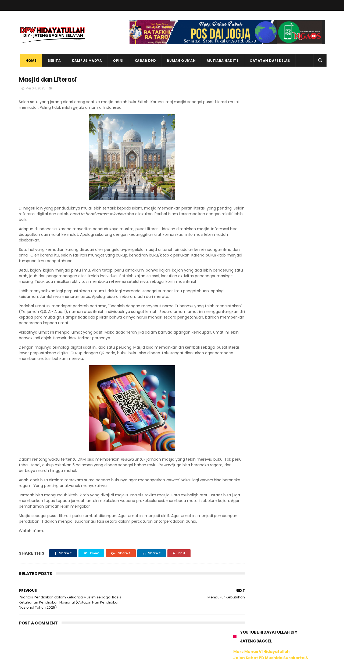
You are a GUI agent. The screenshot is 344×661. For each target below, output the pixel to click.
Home (29, 60)
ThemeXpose (49, 654)
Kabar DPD (144, 60)
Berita (52, 60)
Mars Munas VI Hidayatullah (261, 98)
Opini (117, 60)
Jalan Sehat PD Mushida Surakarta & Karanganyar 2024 (271, 107)
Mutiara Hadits (221, 60)
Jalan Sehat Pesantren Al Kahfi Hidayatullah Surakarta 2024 (278, 118)
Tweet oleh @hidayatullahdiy (260, 460)
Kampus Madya (85, 60)
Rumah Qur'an (180, 60)
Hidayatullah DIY (261, 447)
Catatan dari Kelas (268, 60)
